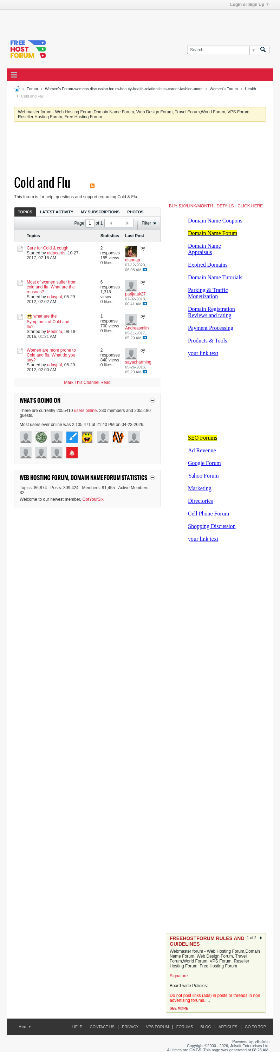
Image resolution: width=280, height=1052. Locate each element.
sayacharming (138, 362)
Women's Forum (224, 89)
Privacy (130, 1027)
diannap (132, 260)
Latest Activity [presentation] (56, 212)
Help (77, 1027)
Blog (206, 1027)
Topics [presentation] (25, 212)
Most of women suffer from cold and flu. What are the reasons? (52, 287)
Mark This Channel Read (87, 382)
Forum (32, 89)
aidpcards (56, 253)
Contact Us (102, 1027)
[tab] (25, 212)
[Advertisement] (89, 20)
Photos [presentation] (135, 212)
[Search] (222, 50)
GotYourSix (93, 499)
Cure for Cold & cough (48, 248)
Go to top (255, 1027)
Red (25, 1026)
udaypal (54, 296)
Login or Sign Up (249, 4)
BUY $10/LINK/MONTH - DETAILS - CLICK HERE (216, 206)
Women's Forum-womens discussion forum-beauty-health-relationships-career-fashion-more (124, 89)
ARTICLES (228, 1027)
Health (250, 89)
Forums (184, 1027)
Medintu (54, 331)
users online (85, 410)
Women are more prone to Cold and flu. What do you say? (51, 355)
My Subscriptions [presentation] (100, 212)
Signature (179, 975)
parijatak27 (135, 294)
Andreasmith (137, 328)
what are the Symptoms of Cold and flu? (48, 321)
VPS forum (157, 1027)
